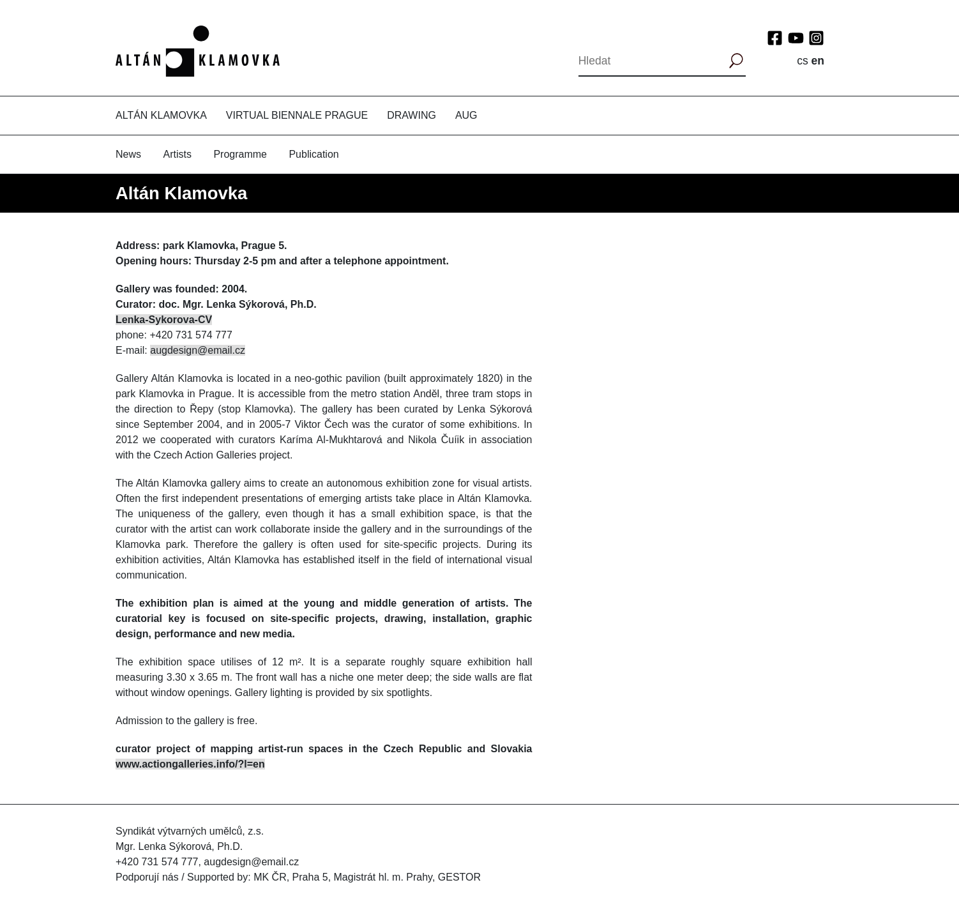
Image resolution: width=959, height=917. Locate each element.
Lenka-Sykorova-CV (164, 319)
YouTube (796, 38)
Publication (313, 154)
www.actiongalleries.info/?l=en (190, 764)
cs (802, 60)
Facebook (775, 38)
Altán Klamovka (161, 115)
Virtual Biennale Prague (297, 115)
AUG (466, 115)
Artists (177, 154)
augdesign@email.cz (197, 350)
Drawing (411, 115)
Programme (240, 154)
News (128, 154)
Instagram (816, 38)
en (818, 60)
